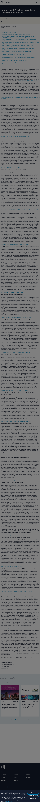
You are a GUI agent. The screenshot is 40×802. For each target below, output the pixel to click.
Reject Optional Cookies (33, 795)
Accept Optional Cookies (33, 792)
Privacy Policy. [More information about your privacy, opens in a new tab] (9, 801)
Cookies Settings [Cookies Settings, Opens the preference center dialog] (33, 798)
